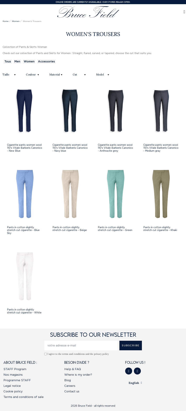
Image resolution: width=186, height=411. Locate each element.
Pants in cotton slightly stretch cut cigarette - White (24, 311)
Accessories (46, 61)
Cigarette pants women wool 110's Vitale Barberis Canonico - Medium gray (161, 147)
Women (29, 61)
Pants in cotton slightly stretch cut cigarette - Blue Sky (23, 230)
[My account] (184, 11)
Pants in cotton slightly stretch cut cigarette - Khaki (160, 229)
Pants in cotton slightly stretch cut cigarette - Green (115, 229)
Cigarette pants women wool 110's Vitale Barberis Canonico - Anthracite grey (115, 147)
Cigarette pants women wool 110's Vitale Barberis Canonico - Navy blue (70, 147)
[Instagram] (137, 371)
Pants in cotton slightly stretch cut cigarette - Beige (69, 229)
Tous (7, 61)
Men (17, 61)
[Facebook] (128, 371)
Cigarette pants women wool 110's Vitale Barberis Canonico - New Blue (24, 147)
